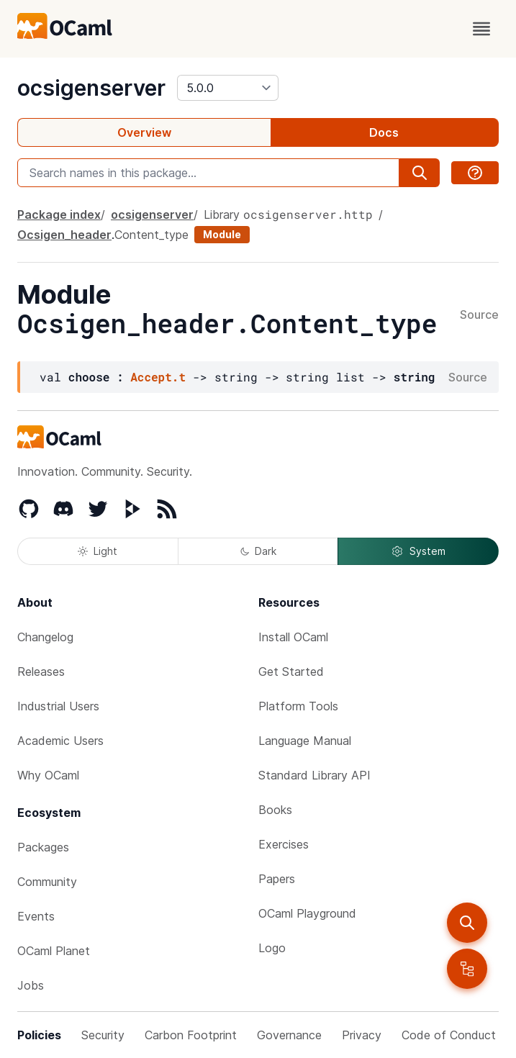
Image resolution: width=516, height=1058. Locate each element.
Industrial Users (58, 706)
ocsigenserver (91, 88)
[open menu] (481, 28)
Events (36, 916)
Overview (144, 132)
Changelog (45, 637)
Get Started (291, 671)
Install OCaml (293, 637)
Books (275, 809)
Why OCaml (48, 775)
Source (479, 315)
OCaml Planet (53, 951)
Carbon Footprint (191, 1035)
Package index (59, 214)
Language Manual (304, 740)
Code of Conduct (449, 1035)
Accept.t (158, 376)
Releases (41, 671)
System (418, 551)
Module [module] (222, 234)
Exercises (283, 844)
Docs (384, 132)
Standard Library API (314, 775)
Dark (258, 551)
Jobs (30, 985)
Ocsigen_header (64, 234)
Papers (276, 879)
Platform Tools (298, 706)
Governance (289, 1035)
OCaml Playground (307, 913)
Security (103, 1035)
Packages (43, 847)
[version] (228, 88)
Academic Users (60, 740)
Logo (272, 948)
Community (47, 881)
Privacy (361, 1035)
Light (97, 551)
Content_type (151, 234)
